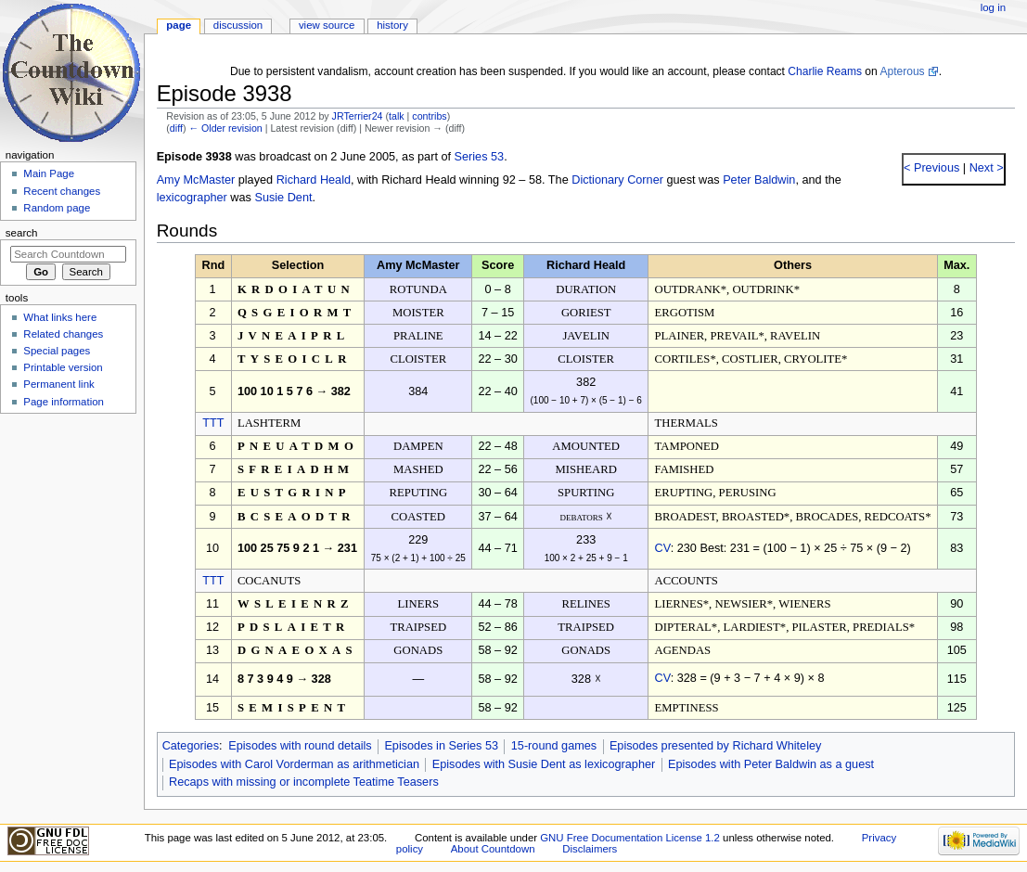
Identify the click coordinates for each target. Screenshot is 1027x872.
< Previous (931, 167)
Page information (63, 401)
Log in (993, 7)
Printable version (62, 367)
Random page (56, 207)
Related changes (63, 334)
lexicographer (192, 197)
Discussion (238, 25)
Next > (985, 167)
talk (396, 116)
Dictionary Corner (617, 179)
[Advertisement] (67, 559)
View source (326, 25)
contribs (429, 116)
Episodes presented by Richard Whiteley (716, 745)
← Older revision (225, 128)
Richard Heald (313, 179)
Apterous (901, 71)
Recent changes (61, 191)
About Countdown (493, 848)
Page (178, 25)
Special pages (56, 350)
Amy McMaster (196, 179)
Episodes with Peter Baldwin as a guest (771, 764)
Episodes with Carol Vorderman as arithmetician (294, 764)
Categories (190, 745)
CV (663, 548)
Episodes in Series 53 (441, 745)
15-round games (554, 745)
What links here (59, 317)
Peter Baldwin (759, 179)
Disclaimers (589, 848)
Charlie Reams (825, 71)
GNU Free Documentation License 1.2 (630, 837)
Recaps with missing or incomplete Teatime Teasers (304, 782)
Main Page (48, 173)
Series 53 (480, 156)
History (392, 25)
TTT (213, 423)
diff (176, 128)
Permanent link (58, 384)
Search (22, 232)
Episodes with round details (299, 745)
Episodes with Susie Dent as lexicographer (544, 764)
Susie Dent (283, 197)
